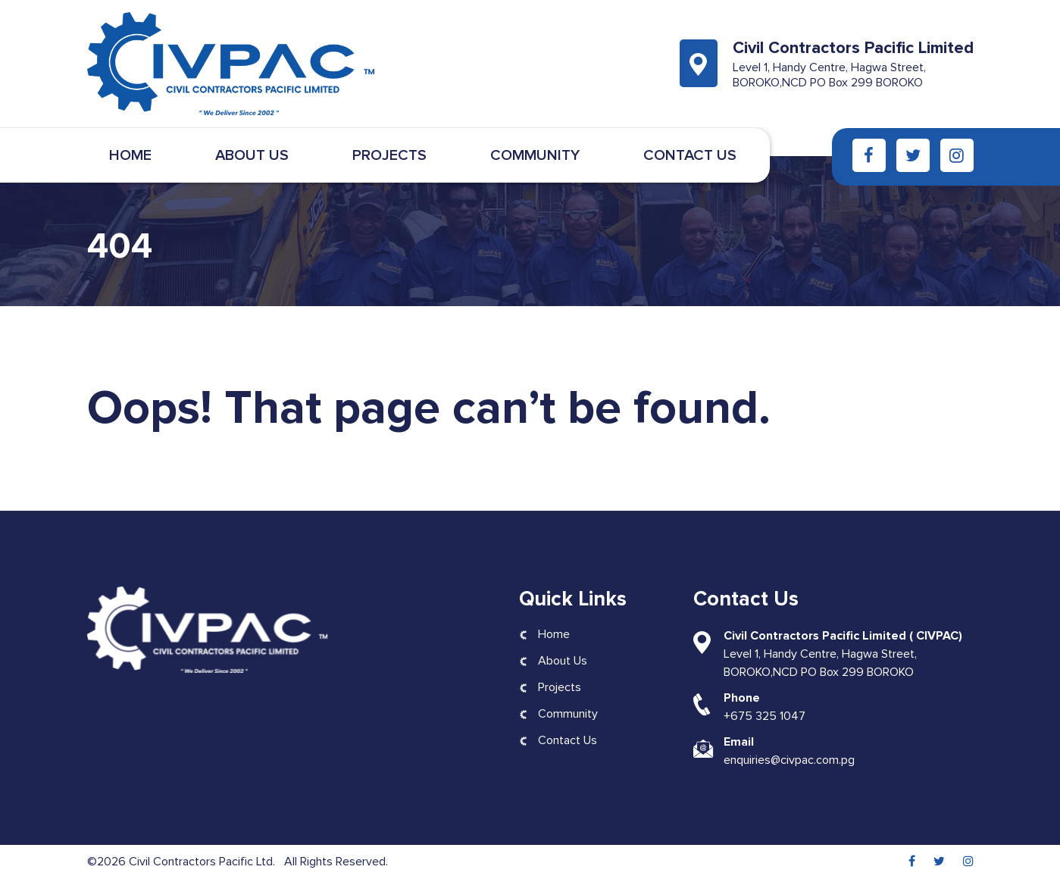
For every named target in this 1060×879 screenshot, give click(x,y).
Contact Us (689, 155)
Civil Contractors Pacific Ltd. (203, 861)
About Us (252, 155)
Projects (389, 155)
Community (535, 155)
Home (130, 155)
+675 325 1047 (764, 716)
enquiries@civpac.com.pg (789, 760)
